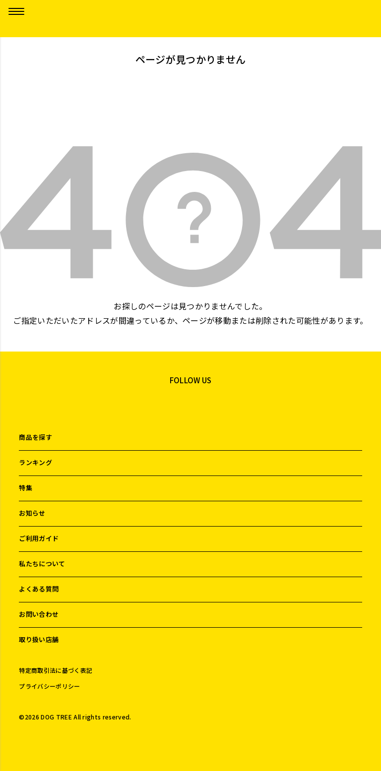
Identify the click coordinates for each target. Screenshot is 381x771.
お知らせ (32, 513)
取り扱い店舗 (39, 639)
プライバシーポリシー (49, 686)
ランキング (35, 462)
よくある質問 (39, 588)
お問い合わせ (39, 614)
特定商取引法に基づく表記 (55, 670)
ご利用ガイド (39, 538)
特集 (25, 487)
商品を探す (35, 437)
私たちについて (42, 563)
